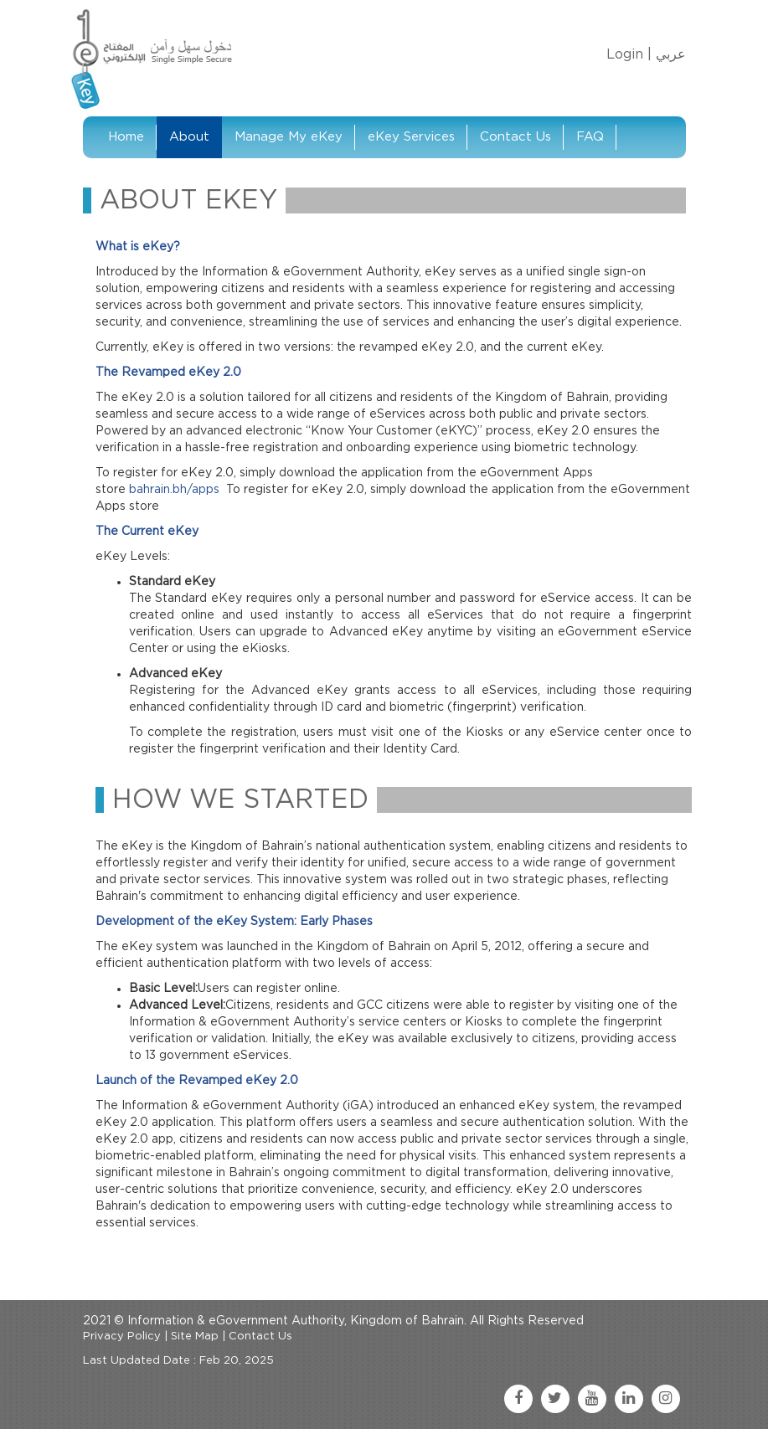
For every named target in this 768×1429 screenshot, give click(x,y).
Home (126, 137)
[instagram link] (666, 1399)
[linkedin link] (629, 1399)
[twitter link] (555, 1399)
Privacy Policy (122, 1336)
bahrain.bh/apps (174, 490)
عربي (671, 54)
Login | (629, 54)
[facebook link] (518, 1399)
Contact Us (515, 137)
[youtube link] (592, 1399)
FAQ (590, 137)
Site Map (195, 1336)
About (189, 137)
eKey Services (411, 137)
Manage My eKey (289, 137)
